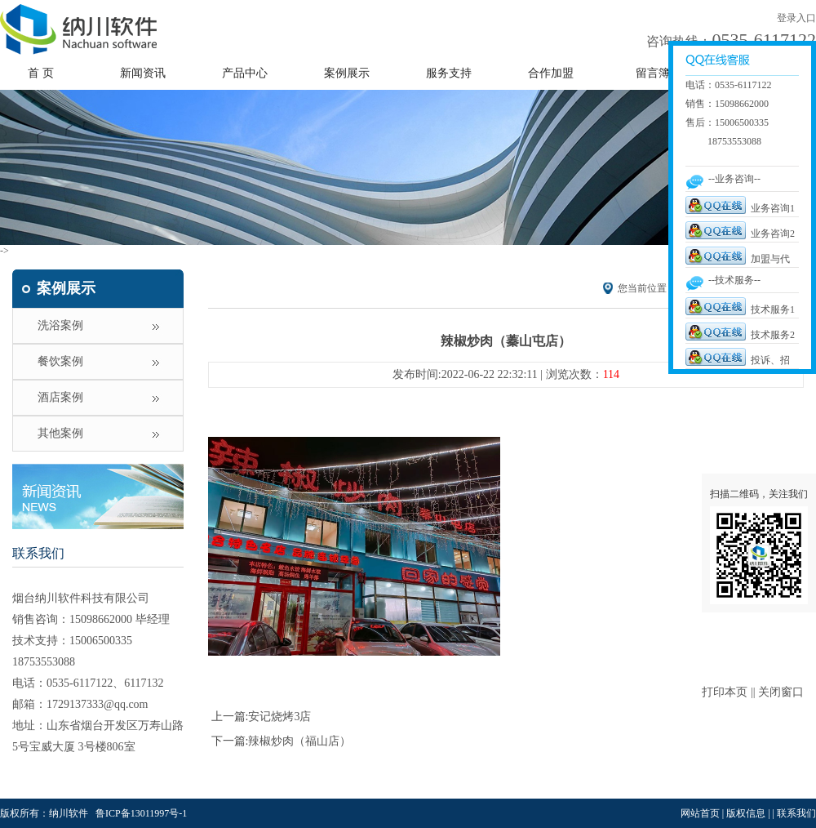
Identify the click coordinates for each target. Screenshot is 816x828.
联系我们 (38, 553)
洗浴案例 (60, 325)
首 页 (41, 73)
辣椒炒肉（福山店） (299, 741)
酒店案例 (60, 397)
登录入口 (796, 18)
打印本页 (724, 692)
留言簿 (653, 73)
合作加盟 (551, 73)
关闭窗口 (781, 692)
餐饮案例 (60, 361)
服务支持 (449, 73)
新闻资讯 (143, 73)
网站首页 (700, 813)
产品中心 (245, 73)
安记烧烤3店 (279, 716)
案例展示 (347, 73)
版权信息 (745, 813)
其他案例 (60, 433)
